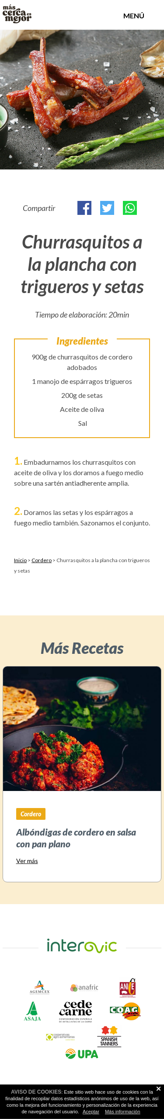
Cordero (41, 560)
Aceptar (91, 1111)
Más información (122, 1111)
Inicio (20, 560)
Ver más (27, 860)
